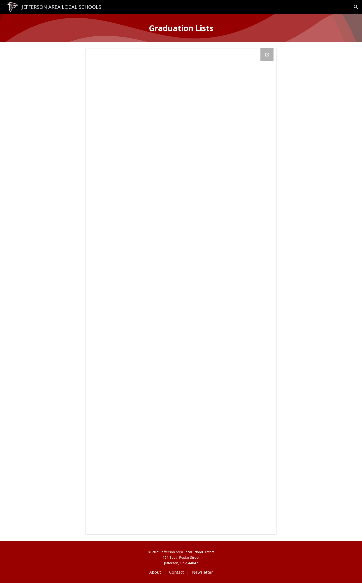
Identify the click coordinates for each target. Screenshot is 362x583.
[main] (181, 28)
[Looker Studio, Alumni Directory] (181, 291)
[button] (356, 7)
